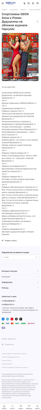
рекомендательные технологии (13, 376)
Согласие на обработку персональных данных (15, 367)
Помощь (5, 288)
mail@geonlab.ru (8, 304)
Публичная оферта (7, 363)
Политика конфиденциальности (10, 357)
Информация (7, 282)
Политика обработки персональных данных (14, 353)
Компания (6, 277)
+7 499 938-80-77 (8, 301)
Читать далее (6, 397)
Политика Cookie (6, 360)
